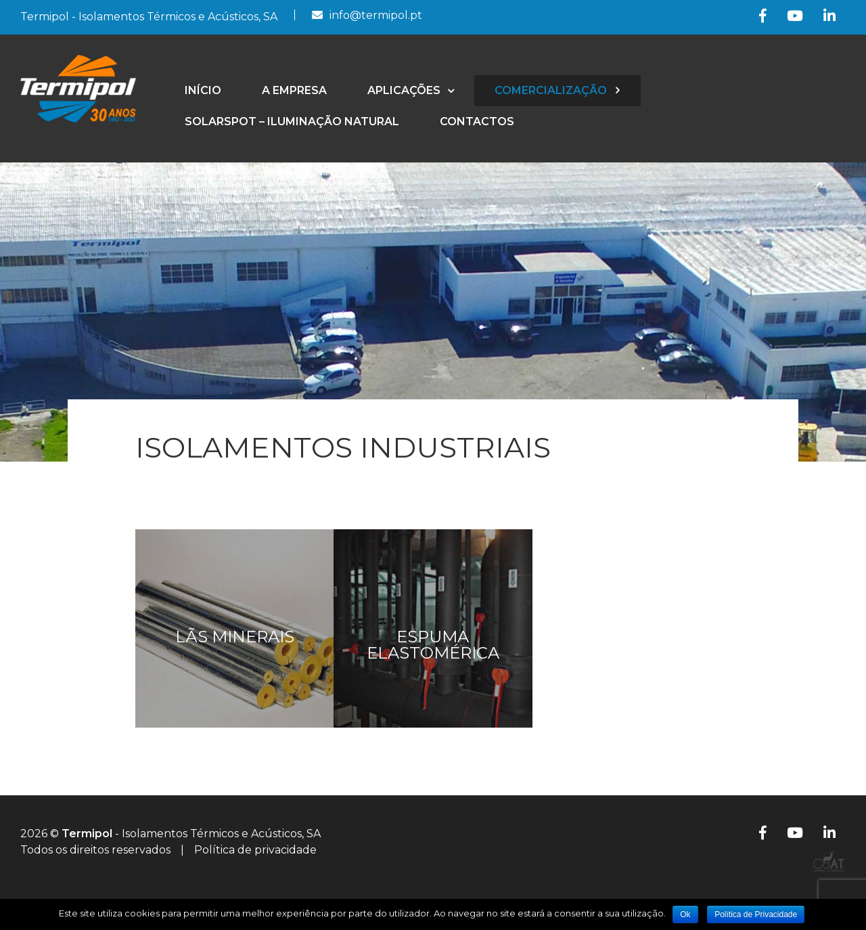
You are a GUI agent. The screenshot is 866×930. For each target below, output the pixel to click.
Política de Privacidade (755, 914)
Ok (685, 914)
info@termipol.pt (375, 15)
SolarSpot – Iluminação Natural (292, 121)
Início (203, 90)
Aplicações (403, 90)
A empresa (294, 90)
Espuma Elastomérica (433, 645)
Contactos (477, 121)
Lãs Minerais (234, 636)
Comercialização (551, 90)
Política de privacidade (255, 849)
